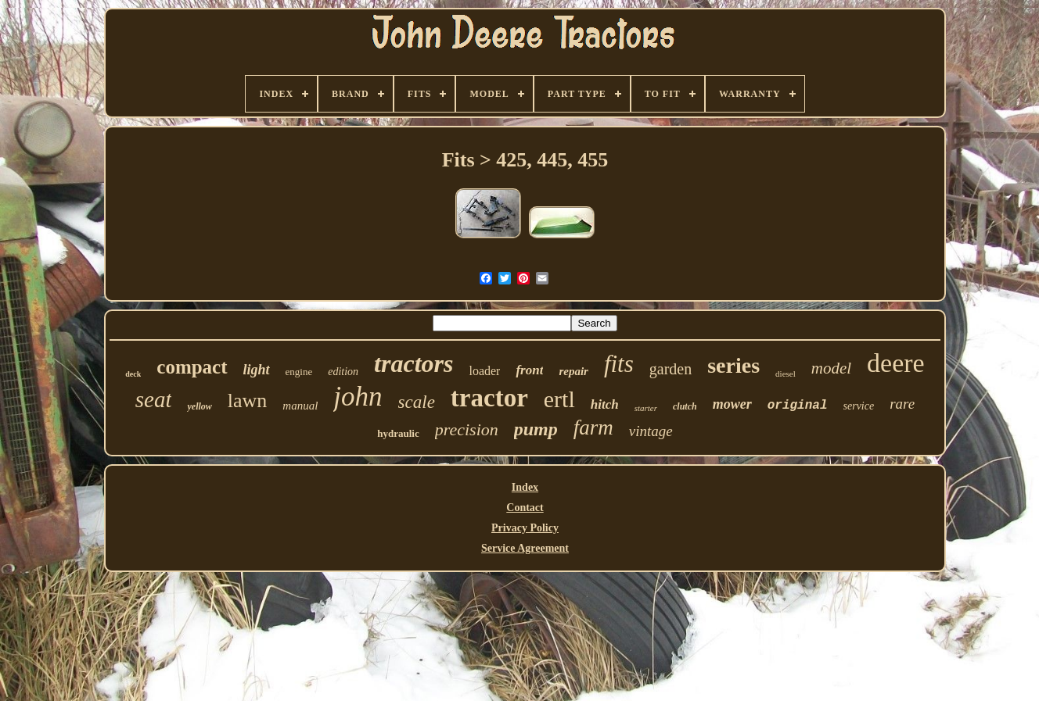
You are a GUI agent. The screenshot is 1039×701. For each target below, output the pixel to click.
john (357, 396)
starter (646, 408)
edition (343, 371)
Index (525, 487)
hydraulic (398, 433)
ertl (559, 399)
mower (732, 404)
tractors (413, 363)
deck (133, 374)
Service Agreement (525, 548)
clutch (685, 406)
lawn (248, 400)
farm (593, 427)
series (733, 365)
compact (191, 366)
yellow (199, 406)
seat (153, 399)
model (831, 368)
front (529, 370)
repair (573, 371)
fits (619, 363)
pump (536, 429)
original (798, 406)
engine (299, 371)
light (256, 369)
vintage (651, 431)
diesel (785, 373)
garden (670, 368)
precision (466, 429)
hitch (605, 404)
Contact (524, 507)
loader (484, 370)
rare (902, 403)
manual (300, 405)
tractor (489, 398)
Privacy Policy (525, 528)
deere (896, 363)
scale (416, 402)
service (859, 406)
